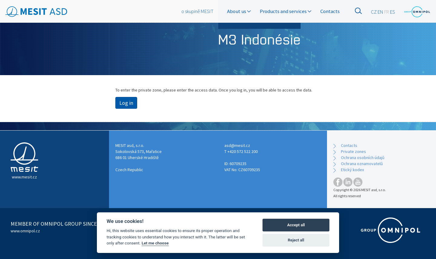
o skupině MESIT (197, 11)
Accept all (296, 225)
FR (386, 11)
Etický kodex (352, 169)
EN (380, 11)
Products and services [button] (285, 11)
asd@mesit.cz (237, 145)
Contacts (330, 11)
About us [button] (239, 11)
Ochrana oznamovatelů (362, 163)
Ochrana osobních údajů (363, 157)
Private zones (353, 151)
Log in (126, 102)
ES (392, 11)
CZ (374, 11)
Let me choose (155, 243)
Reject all (296, 240)
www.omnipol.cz (25, 231)
